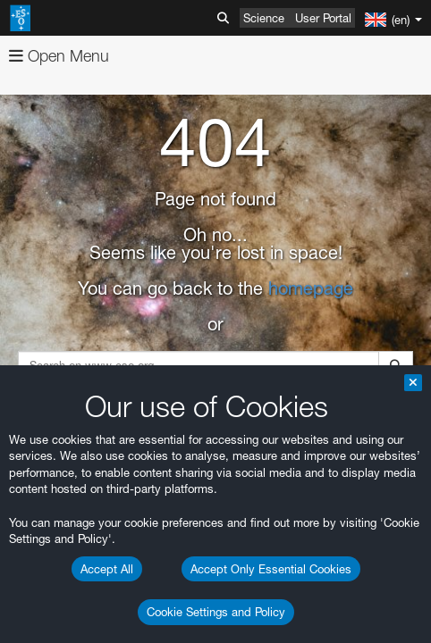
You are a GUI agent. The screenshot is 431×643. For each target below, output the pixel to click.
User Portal (323, 18)
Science (263, 18)
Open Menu (59, 55)
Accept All (106, 569)
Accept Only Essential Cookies (270, 569)
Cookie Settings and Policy (216, 612)
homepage (310, 288)
